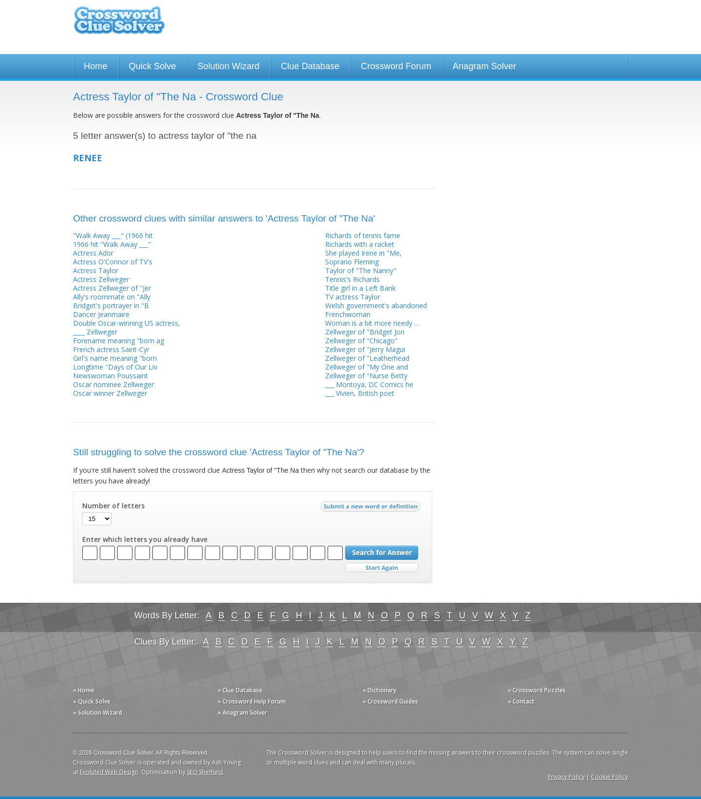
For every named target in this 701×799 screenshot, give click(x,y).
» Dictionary (379, 690)
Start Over (381, 568)
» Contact (521, 701)
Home (96, 66)
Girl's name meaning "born (115, 358)
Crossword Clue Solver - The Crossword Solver (119, 24)
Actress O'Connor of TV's (112, 261)
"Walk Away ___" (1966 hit (113, 235)
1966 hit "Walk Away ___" (112, 244)
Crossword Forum (396, 66)
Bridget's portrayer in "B (111, 305)
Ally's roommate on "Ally (111, 296)
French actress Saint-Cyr (111, 349)
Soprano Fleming (352, 261)
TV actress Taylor (352, 296)
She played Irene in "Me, (363, 253)
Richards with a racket (359, 244)
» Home (83, 690)
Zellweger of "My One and (366, 367)
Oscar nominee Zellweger (113, 384)
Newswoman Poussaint (110, 375)
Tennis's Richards (352, 279)
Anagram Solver (484, 66)
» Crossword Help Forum (252, 701)
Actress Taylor (95, 270)
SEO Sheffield (205, 772)
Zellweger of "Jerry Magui (365, 349)
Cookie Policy (609, 777)
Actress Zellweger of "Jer (112, 288)
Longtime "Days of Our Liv (115, 367)
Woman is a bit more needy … (372, 323)
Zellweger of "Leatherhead (367, 358)
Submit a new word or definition (372, 509)
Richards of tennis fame (362, 235)
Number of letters (113, 506)
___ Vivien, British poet (359, 393)
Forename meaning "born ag (118, 340)
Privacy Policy (566, 777)
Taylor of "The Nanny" (360, 270)
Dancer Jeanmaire (101, 314)
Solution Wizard (228, 66)
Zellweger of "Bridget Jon (365, 331)
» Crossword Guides (390, 701)
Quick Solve (152, 66)
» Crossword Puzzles (537, 690)
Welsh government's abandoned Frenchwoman (376, 310)
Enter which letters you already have (144, 539)
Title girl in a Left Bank (360, 288)
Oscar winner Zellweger (110, 393)
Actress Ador (93, 253)
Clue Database (310, 66)
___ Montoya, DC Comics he (369, 384)
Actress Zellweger (101, 279)
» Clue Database (240, 690)
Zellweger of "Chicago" (361, 340)
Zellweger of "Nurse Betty (366, 375)
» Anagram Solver (242, 712)
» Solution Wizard (97, 712)
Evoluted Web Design (109, 772)
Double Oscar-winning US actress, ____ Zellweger (126, 327)
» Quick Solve (92, 701)
